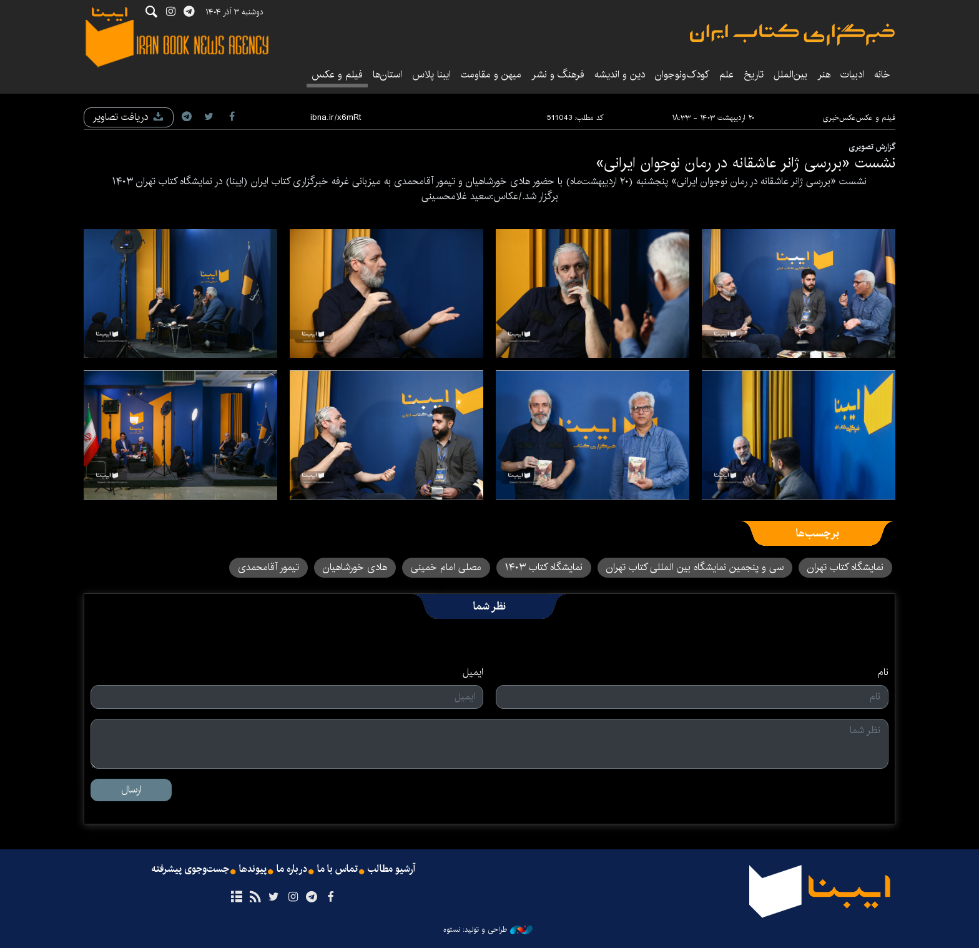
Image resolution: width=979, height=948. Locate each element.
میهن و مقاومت (491, 74)
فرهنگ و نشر (557, 74)
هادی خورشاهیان (355, 567)
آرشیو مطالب (391, 869)
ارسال (131, 789)
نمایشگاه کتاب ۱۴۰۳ (544, 567)
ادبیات (852, 74)
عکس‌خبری (839, 118)
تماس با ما (337, 869)
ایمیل (473, 672)
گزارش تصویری (872, 147)
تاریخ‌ (754, 74)
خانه (882, 74)
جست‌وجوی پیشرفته (190, 869)
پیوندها (253, 869)
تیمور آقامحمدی (268, 567)
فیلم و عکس (337, 74)
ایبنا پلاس (431, 74)
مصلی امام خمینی (446, 567)
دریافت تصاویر (128, 117)
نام (883, 672)
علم (726, 74)
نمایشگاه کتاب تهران (845, 567)
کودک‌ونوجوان (682, 74)
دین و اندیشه (619, 74)
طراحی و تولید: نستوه (488, 930)
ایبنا (792, 34)
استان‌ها (387, 74)
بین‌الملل (790, 74)
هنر (823, 74)
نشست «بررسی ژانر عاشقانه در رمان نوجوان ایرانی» (745, 163)
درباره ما (292, 869)
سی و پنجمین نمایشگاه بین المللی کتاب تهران (695, 567)
